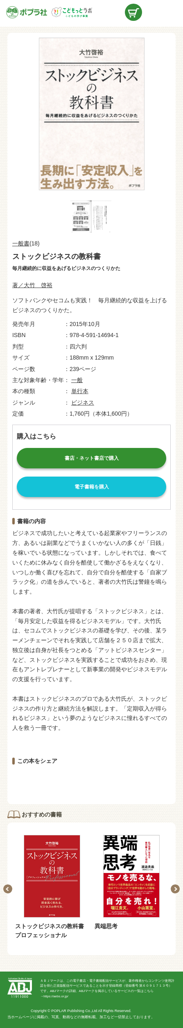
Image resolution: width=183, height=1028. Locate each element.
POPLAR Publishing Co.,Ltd (74, 1011)
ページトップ (170, 1015)
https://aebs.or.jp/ (55, 996)
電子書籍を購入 (92, 487)
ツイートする (91, 781)
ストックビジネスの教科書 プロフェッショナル (52, 930)
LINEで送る (133, 781)
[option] (52, 887)
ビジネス (82, 402)
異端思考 (106, 926)
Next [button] (175, 888)
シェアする (49, 781)
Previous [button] (7, 888)
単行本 (79, 391)
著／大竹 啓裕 (32, 285)
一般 (77, 380)
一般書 (20, 243)
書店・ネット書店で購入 (92, 458)
